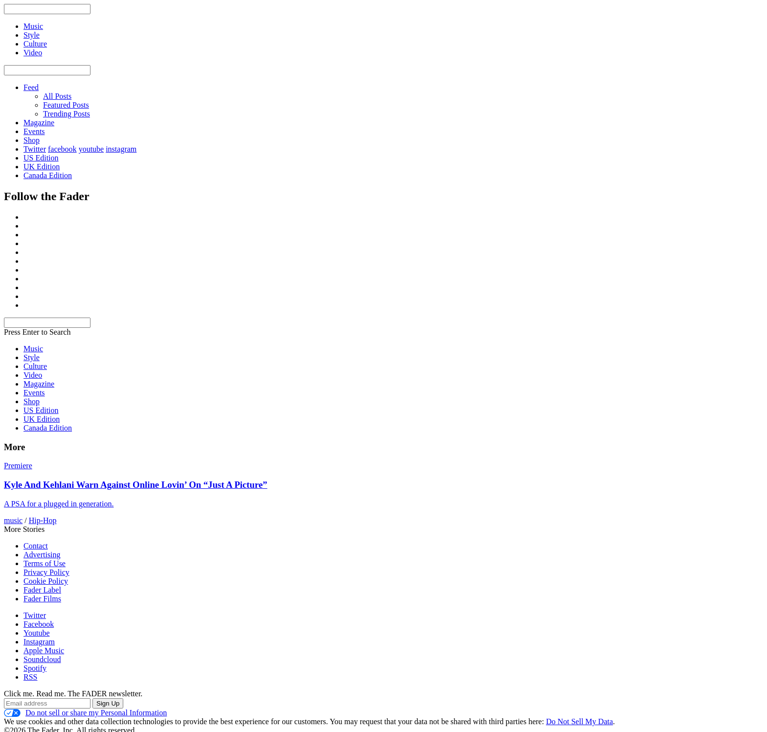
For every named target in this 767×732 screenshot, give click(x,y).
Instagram (39, 642)
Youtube (36, 633)
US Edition (41, 158)
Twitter (34, 149)
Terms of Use (44, 563)
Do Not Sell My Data (579, 721)
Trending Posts (66, 114)
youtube (91, 149)
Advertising (42, 554)
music (13, 520)
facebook (62, 149)
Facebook (38, 624)
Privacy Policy (46, 572)
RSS (30, 677)
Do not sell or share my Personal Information (85, 713)
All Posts (57, 96)
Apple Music (43, 650)
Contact (35, 546)
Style (31, 357)
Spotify (34, 668)
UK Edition (41, 166)
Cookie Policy (45, 581)
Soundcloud (42, 659)
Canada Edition (47, 175)
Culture (35, 366)
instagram (121, 149)
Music (33, 348)
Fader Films (42, 599)
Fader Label (42, 590)
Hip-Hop (43, 520)
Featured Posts (66, 105)
